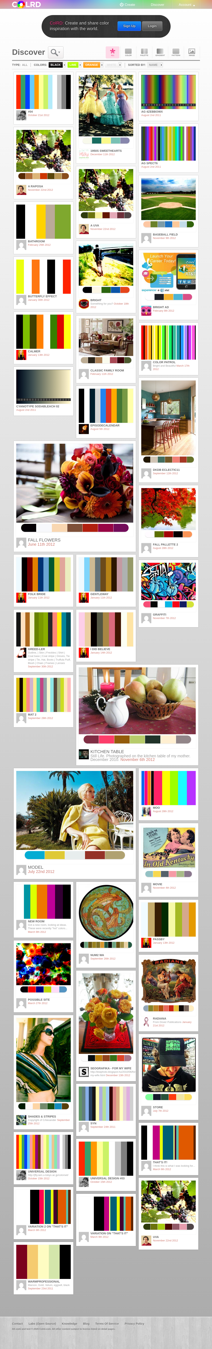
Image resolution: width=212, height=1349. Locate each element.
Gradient (160, 52)
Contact (17, 1323)
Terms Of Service (107, 1323)
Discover (157, 5)
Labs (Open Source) (42, 1323)
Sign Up (129, 26)
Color (128, 52)
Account (185, 5)
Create (130, 5)
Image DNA (192, 52)
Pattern (176, 52)
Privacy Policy (134, 1323)
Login (152, 26)
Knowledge (69, 1323)
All (112, 52)
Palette (144, 52)
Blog (86, 1323)
